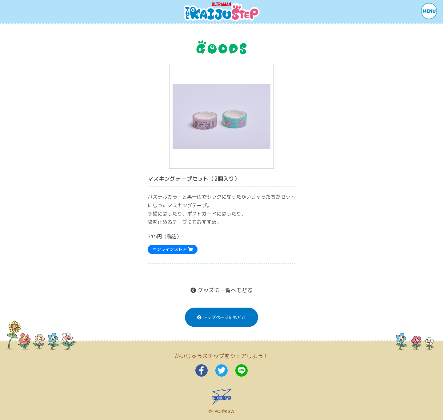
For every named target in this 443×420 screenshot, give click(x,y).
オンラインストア (172, 249)
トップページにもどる (221, 317)
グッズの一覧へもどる (221, 290)
